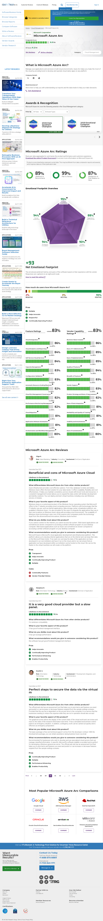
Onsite (71, 895)
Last (73, 775)
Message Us (46, 868)
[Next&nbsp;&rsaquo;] (69, 775)
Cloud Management (37, 28)
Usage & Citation (7, 898)
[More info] (67, 197)
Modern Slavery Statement (9, 903)
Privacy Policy (6, 901)
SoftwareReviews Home (11, 12)
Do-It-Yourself (72, 892)
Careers (4, 893)
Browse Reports (8, 22)
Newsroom (5, 895)
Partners (38, 892)
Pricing (54, 5)
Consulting (72, 896)
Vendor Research (9, 45)
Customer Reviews (27, 5)
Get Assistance (33, 91)
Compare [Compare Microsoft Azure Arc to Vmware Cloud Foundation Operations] (89, 830)
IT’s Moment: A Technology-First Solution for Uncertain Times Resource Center (55, 845)
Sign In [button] (96, 5)
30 (50, 775)
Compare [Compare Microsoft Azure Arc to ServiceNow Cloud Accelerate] (63, 830)
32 (60, 775)
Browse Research (40, 902)
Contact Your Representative (77, 18)
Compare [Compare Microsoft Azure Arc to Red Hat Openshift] (89, 810)
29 (45, 775)
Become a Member (12, 868)
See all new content (10, 397)
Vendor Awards (8, 41)
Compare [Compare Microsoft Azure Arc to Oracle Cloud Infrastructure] (38, 830)
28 (41, 775)
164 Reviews (30, 52)
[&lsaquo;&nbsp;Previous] (31, 775)
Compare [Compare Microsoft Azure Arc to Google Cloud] (38, 810)
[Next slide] (99, 137)
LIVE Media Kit (39, 893)
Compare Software (9, 26)
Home (28, 28)
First (27, 775)
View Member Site (72, 5)
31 (55, 775)
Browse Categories (9, 17)
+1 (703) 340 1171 (68, 847)
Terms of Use (6, 899)
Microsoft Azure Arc (52, 28)
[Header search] (62, 5)
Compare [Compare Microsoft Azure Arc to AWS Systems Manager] (63, 810)
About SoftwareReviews (11, 36)
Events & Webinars (42, 5)
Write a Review (8, 31)
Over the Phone (73, 893)
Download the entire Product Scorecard (41, 158)
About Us (5, 892)
